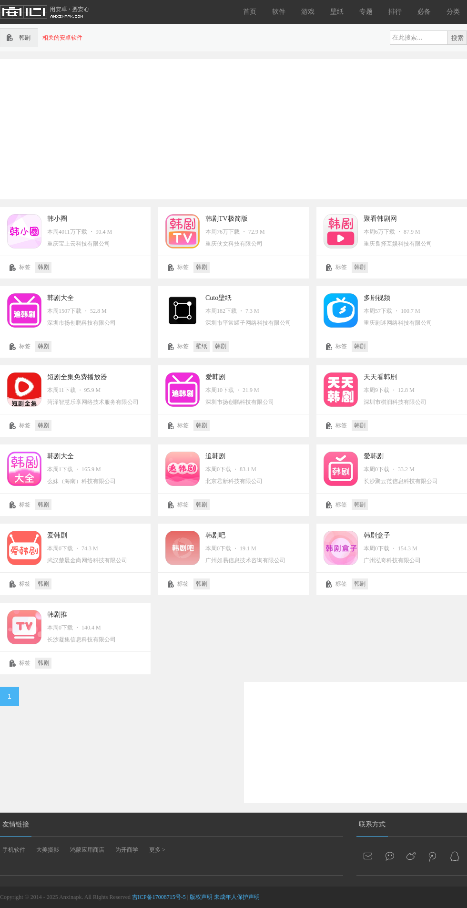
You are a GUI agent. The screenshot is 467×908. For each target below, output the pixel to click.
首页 (249, 11)
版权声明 (201, 897)
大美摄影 (47, 849)
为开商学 (126, 849)
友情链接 (15, 824)
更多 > (157, 849)
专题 (366, 11)
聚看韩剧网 (380, 218)
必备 (424, 11)
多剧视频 (377, 297)
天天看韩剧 (380, 377)
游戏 (308, 11)
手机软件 (13, 849)
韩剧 (43, 267)
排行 (395, 11)
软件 (278, 11)
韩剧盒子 (377, 535)
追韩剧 (215, 456)
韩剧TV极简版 (226, 218)
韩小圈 (57, 218)
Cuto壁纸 (218, 297)
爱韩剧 (215, 377)
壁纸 (337, 11)
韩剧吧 (215, 535)
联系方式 (372, 824)
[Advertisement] (184, 128)
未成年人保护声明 (237, 897)
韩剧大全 (60, 297)
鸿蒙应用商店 (87, 849)
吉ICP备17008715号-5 (159, 897)
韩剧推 (57, 614)
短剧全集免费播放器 (77, 377)
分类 (453, 11)
